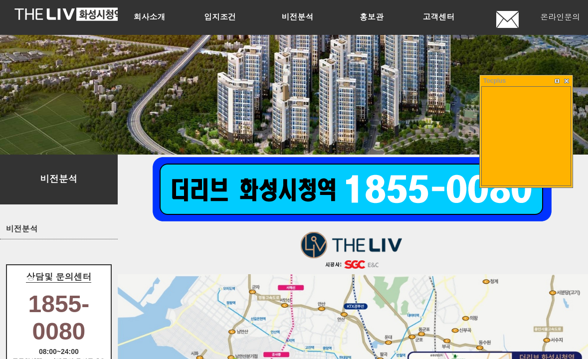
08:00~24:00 (59, 352)
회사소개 (149, 17)
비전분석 (298, 17)
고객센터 (439, 17)
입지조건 (220, 17)
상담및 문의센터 (58, 277)
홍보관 (372, 17)
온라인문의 (560, 17)
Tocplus (494, 80)
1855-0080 (59, 318)
